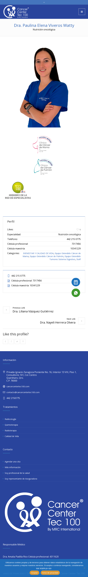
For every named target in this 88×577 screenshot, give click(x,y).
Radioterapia (10, 430)
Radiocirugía (10, 419)
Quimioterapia (11, 424)
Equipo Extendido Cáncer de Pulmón (46, 256)
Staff (78, 259)
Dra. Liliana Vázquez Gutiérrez (33, 311)
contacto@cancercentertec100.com (23, 392)
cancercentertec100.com (17, 386)
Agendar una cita (12, 461)
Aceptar (34, 573)
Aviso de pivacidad (50, 573)
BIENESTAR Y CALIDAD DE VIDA (38, 253)
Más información (12, 467)
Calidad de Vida (12, 436)
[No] (84, 568)
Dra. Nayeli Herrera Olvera (57, 322)
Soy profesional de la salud (17, 473)
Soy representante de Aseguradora (21, 478)
